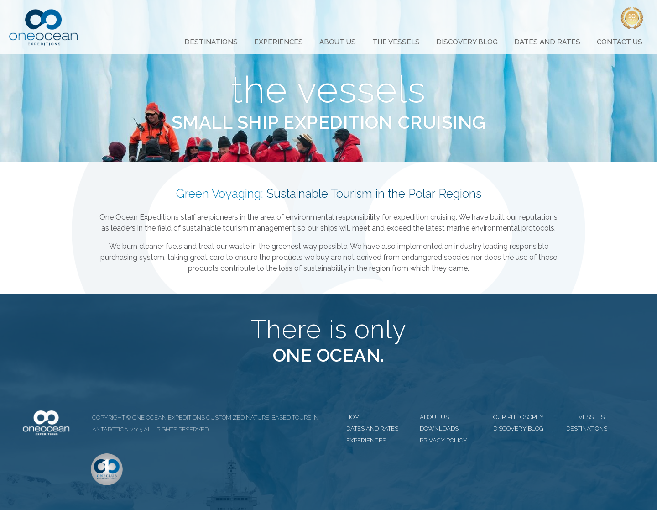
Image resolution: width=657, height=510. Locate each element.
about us (434, 417)
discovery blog (518, 428)
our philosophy (518, 417)
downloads (439, 428)
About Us (337, 42)
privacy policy (443, 440)
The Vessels (396, 42)
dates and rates (372, 428)
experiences (366, 440)
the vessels (585, 417)
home (354, 417)
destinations (586, 428)
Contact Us (619, 42)
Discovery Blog (467, 42)
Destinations (211, 42)
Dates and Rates (547, 42)
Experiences (278, 42)
